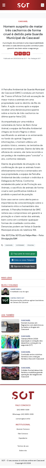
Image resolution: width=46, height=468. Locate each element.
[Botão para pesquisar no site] (42, 5)
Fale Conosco (23, 434)
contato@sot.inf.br (23, 419)
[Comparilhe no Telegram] (28, 53)
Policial (31, 245)
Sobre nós (23, 451)
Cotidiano (20, 245)
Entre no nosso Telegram (23, 260)
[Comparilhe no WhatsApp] (24, 53)
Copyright (19, 463)
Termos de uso (23, 446)
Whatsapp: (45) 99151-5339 (23, 414)
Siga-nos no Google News (23, 266)
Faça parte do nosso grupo (23, 253)
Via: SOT (5, 235)
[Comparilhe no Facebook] (16, 53)
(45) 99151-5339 (23, 410)
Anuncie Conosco (23, 429)
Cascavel (23, 21)
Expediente (23, 438)
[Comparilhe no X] (20, 53)
